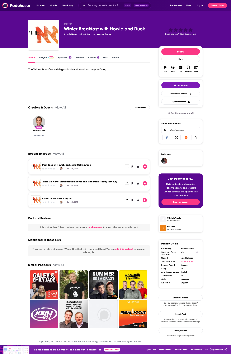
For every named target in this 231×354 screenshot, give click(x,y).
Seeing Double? (180, 330)
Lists (105, 57)
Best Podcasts (165, 350)
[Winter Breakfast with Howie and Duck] (43, 35)
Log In (200, 5)
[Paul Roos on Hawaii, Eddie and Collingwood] (36, 166)
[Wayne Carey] (39, 122)
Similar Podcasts (39, 265)
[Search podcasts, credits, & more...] (105, 5)
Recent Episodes (39, 154)
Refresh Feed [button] (180, 314)
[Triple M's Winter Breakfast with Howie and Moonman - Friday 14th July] (36, 183)
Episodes (64, 57)
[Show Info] (197, 252)
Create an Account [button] (181, 202)
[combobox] (124, 5)
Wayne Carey (104, 34)
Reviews (80, 57)
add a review (96, 227)
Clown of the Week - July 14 (57, 198)
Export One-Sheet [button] (181, 102)
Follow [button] (180, 51)
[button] (41, 5)
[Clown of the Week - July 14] (36, 200)
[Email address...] (180, 130)
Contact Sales (217, 5)
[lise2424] (164, 161)
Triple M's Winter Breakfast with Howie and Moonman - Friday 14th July (79, 181)
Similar (115, 57)
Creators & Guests (40, 107)
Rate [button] (181, 59)
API (206, 350)
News (74, 34)
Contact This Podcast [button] (180, 94)
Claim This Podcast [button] (180, 298)
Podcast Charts (180, 350)
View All (60, 107)
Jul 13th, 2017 (187, 261)
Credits (93, 57)
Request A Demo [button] (112, 350)
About (31, 57)
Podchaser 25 (196, 350)
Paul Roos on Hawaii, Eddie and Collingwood (66, 164)
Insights (46, 57)
